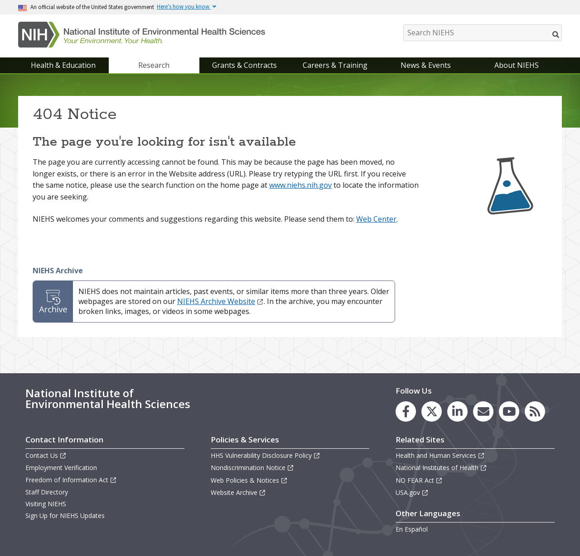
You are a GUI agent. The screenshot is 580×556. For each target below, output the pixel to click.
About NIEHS (516, 65)
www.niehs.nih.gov (300, 185)
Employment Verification (61, 467)
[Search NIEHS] (482, 32)
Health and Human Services (440, 455)
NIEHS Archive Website (220, 301)
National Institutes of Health (441, 467)
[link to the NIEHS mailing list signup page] (483, 411)
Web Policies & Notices (249, 480)
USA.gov (412, 492)
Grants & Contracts (244, 65)
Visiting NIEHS (45, 503)
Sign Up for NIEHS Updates (65, 515)
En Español (412, 529)
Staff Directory (46, 492)
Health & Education (63, 65)
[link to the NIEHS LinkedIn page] (457, 411)
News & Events (426, 65)
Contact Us (46, 455)
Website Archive (238, 492)
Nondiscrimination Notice (252, 467)
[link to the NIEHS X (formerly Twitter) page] (431, 411)
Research (153, 65)
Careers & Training (335, 65)
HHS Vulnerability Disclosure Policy (265, 455)
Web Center (376, 219)
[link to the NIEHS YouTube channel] (509, 411)
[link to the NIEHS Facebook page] (406, 411)
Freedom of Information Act (71, 479)
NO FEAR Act (419, 480)
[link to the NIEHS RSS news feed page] (535, 411)
